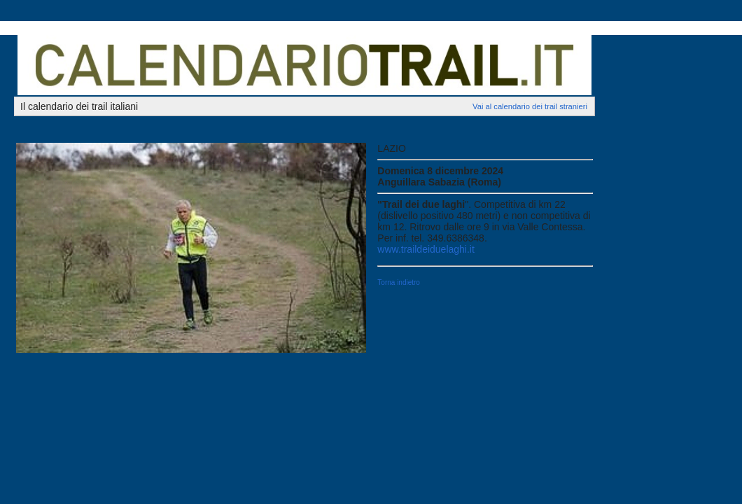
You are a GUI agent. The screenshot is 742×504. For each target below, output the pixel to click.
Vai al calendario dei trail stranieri (529, 106)
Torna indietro (398, 282)
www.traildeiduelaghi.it (426, 249)
